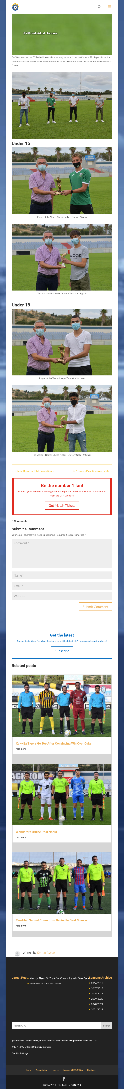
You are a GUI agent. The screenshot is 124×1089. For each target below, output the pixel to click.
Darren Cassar (46, 952)
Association (42, 1069)
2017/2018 (97, 988)
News (55, 1069)
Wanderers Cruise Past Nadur (36, 832)
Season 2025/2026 (73, 1069)
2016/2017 (97, 982)
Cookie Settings (20, 1053)
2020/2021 (97, 1004)
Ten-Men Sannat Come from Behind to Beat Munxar (51, 920)
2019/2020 (97, 998)
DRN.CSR (76, 1085)
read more (21, 748)
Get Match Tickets (61, 505)
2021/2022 (97, 1009)
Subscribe (62, 651)
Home (28, 1069)
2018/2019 (97, 993)
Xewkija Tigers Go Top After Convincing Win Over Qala (53, 743)
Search (106, 1025)
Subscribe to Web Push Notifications (36, 640)
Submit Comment (95, 607)
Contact (91, 1069)
